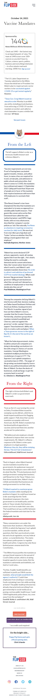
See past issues (19, 120)
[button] (34, 6)
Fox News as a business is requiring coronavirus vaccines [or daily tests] (19, 227)
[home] (10, 5)
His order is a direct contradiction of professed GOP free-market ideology (19, 272)
